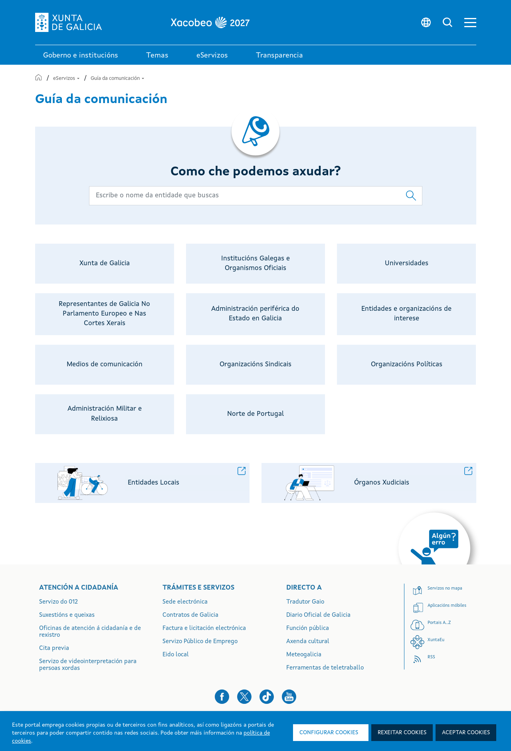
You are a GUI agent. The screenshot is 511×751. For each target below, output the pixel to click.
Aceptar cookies (466, 732)
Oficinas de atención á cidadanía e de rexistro (90, 632)
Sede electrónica (185, 602)
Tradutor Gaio (305, 602)
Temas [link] (157, 55)
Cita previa (54, 649)
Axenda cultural (307, 642)
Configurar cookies (328, 732)
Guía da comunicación (117, 78)
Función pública (307, 629)
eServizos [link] (212, 55)
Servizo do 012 (58, 602)
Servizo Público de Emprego (200, 642)
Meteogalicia (303, 655)
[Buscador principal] (255, 195)
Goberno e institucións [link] (80, 55)
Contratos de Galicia (190, 615)
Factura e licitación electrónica (204, 629)
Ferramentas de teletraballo (325, 668)
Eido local (175, 655)
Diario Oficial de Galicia (318, 615)
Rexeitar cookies (402, 732)
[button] (470, 22)
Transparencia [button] (279, 55)
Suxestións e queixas (67, 615)
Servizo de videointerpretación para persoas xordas (88, 665)
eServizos (67, 78)
